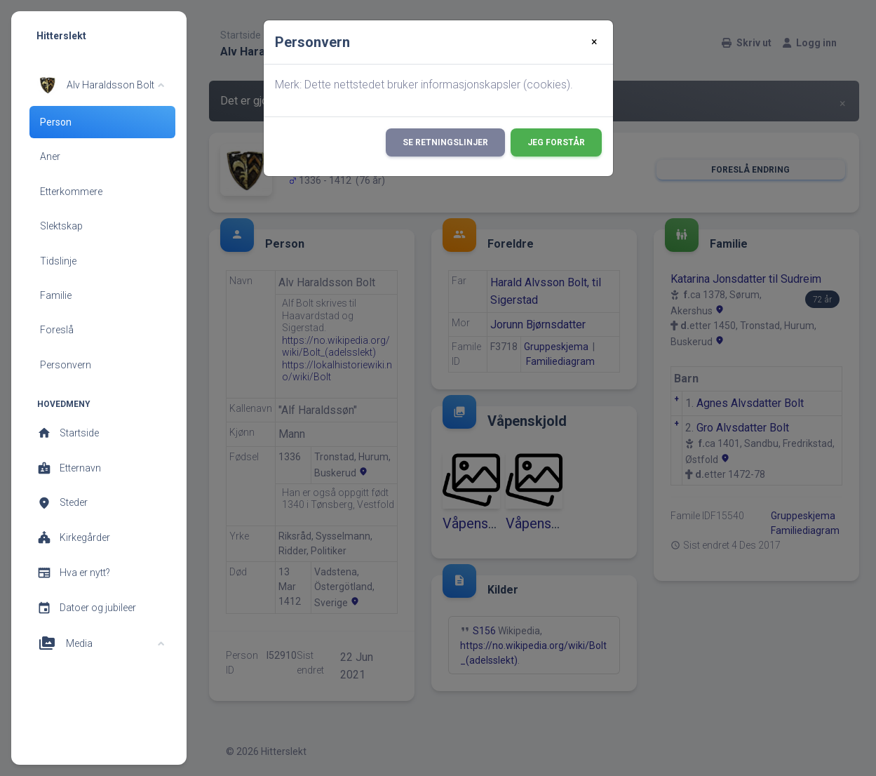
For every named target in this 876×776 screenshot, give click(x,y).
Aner (50, 156)
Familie (56, 295)
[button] (100, 85)
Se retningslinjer (445, 142)
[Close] (594, 42)
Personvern (65, 364)
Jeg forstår (556, 142)
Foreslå (57, 329)
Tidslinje (58, 261)
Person (56, 122)
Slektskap (61, 226)
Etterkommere (71, 191)
